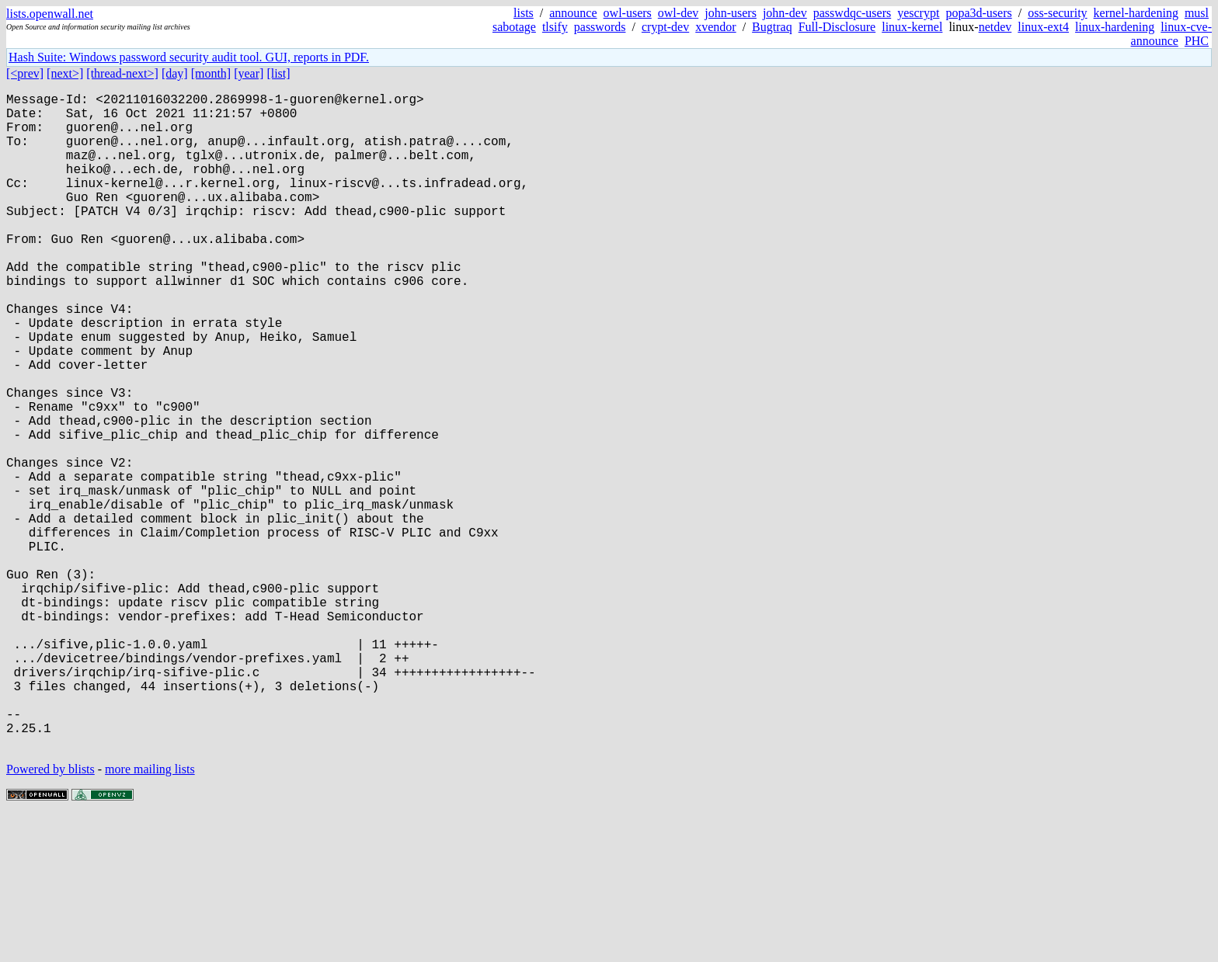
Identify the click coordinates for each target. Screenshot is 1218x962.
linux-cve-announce (1171, 33)
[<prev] (25, 73)
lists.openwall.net (49, 13)
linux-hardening (1114, 26)
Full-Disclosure (837, 26)
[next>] (65, 73)
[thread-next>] (122, 73)
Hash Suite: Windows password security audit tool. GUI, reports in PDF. (189, 57)
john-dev (785, 12)
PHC (1197, 40)
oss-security (1057, 12)
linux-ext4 (1043, 26)
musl (1197, 12)
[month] (211, 73)
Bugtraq (772, 26)
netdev (995, 26)
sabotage (514, 26)
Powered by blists (50, 915)
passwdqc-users (852, 12)
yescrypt (918, 12)
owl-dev (678, 12)
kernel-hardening (1136, 12)
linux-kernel (912, 26)
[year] (248, 73)
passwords (600, 26)
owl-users (628, 12)
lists (523, 12)
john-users (731, 12)
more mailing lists (150, 915)
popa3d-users (978, 12)
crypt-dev (665, 26)
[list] (278, 73)
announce (573, 12)
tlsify (555, 26)
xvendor (715, 26)
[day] (175, 73)
